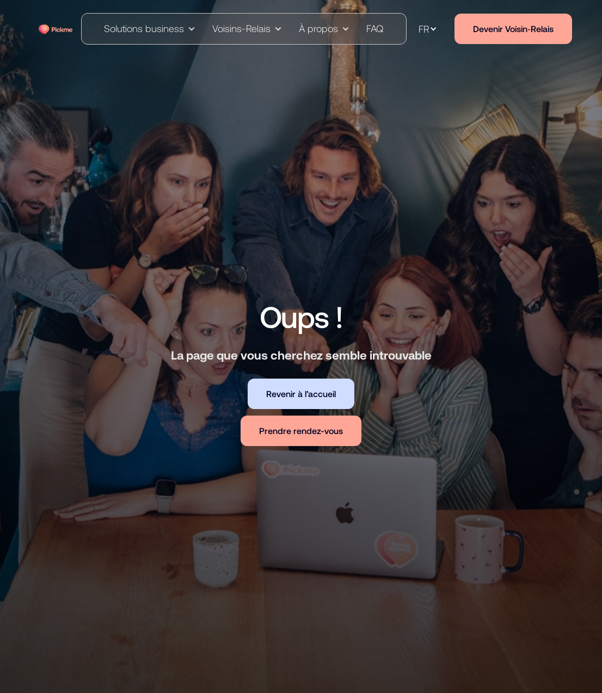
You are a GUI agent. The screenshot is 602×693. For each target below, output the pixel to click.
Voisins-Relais (241, 28)
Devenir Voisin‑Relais (513, 28)
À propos (318, 28)
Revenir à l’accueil (301, 393)
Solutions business (144, 28)
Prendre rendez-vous (301, 430)
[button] (149, 29)
